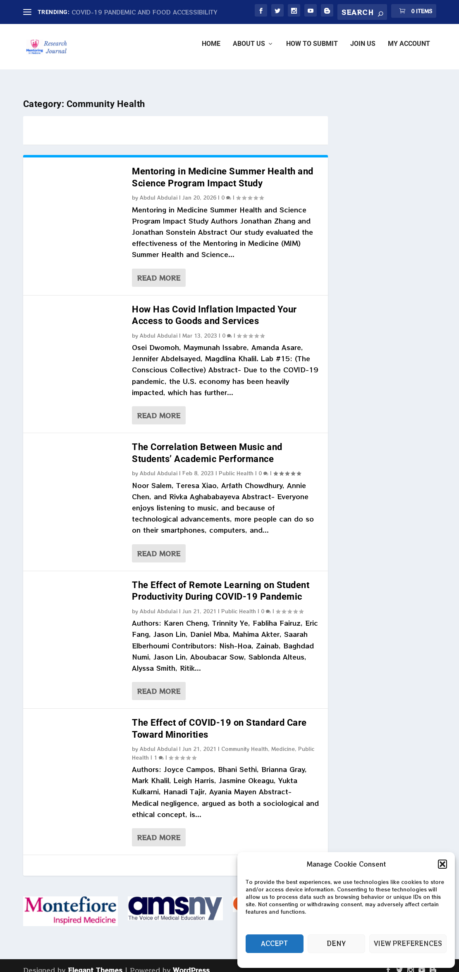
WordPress (191, 962)
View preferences (408, 943)
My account (409, 49)
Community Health (244, 741)
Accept (274, 943)
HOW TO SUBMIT (312, 49)
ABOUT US (249, 49)
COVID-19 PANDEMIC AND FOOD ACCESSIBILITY (145, 12)
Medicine (283, 741)
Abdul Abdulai (158, 189)
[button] (442, 864)
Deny (336, 943)
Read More (158, 270)
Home (211, 49)
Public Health (236, 465)
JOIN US (362, 49)
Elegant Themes (95, 962)
